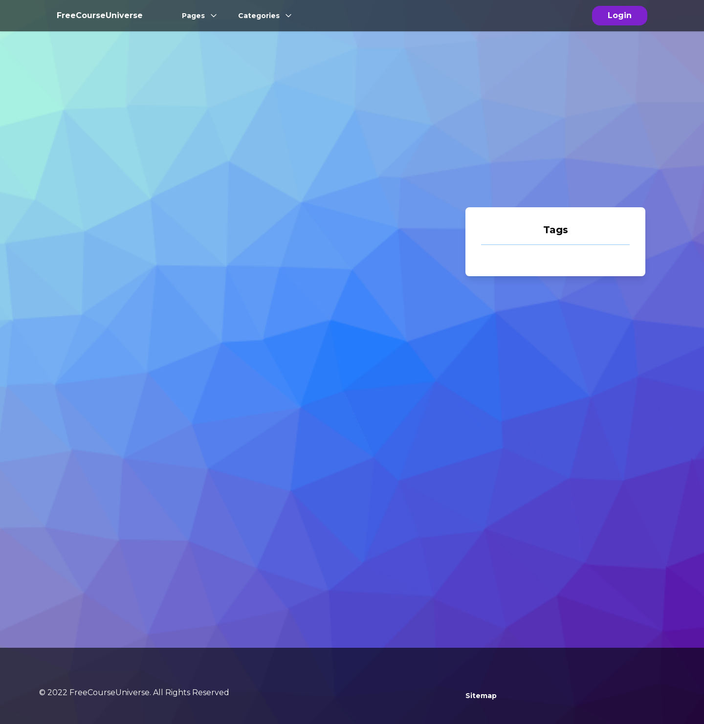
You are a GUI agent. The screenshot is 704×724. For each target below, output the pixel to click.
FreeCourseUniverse (100, 15)
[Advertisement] (555, 131)
